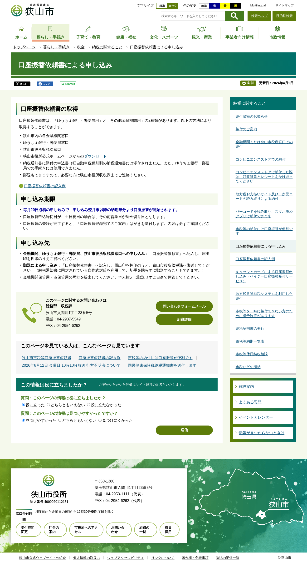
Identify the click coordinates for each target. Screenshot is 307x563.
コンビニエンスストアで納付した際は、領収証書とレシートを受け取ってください (264, 176)
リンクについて (163, 557)
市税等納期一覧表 (250, 341)
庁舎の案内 (54, 530)
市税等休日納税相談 (252, 354)
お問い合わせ (117, 530)
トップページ (24, 47)
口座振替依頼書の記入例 (45, 186)
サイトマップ (284, 5)
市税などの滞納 (248, 367)
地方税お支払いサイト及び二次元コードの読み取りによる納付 (264, 196)
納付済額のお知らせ (252, 116)
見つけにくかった (117, 420)
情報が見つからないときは (261, 433)
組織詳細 (184, 319)
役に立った (35, 405)
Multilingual (258, 5)
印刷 (250, 83)
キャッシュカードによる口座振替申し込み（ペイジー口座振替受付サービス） (264, 276)
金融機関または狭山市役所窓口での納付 (264, 144)
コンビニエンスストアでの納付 (261, 159)
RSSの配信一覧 (227, 557)
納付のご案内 (246, 129)
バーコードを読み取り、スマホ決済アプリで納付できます (264, 213)
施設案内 (246, 387)
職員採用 (168, 530)
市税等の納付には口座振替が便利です (160, 358)
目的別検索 (284, 16)
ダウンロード (95, 156)
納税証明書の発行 (250, 328)
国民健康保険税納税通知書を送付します (162, 365)
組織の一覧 (144, 530)
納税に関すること (107, 47)
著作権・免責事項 (195, 557)
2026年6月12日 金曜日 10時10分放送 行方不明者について (71, 365)
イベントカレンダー (256, 417)
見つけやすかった (41, 420)
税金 (81, 47)
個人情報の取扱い (86, 557)
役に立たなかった (106, 405)
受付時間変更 (27, 530)
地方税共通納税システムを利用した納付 (264, 296)
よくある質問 (250, 402)
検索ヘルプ (259, 16)
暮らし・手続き (56, 47)
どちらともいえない (68, 405)
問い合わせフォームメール (184, 306)
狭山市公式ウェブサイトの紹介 (42, 557)
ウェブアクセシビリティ (125, 557)
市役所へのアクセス (86, 530)
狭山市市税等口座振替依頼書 (46, 358)
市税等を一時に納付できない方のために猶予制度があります (264, 313)
